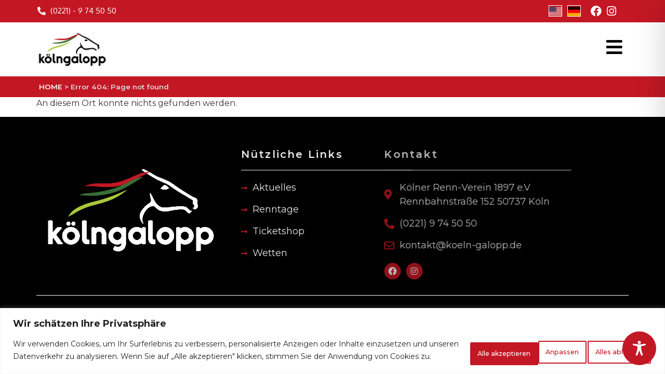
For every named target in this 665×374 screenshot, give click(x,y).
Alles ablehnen (512, 346)
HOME (50, 87)
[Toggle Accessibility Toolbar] (639, 348)
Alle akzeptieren (606, 346)
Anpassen (431, 346)
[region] (332, 337)
